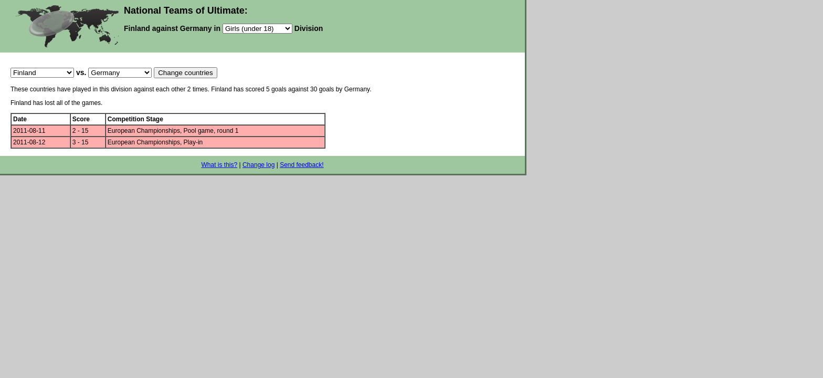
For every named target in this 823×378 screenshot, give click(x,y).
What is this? (219, 165)
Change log (258, 165)
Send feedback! (301, 165)
